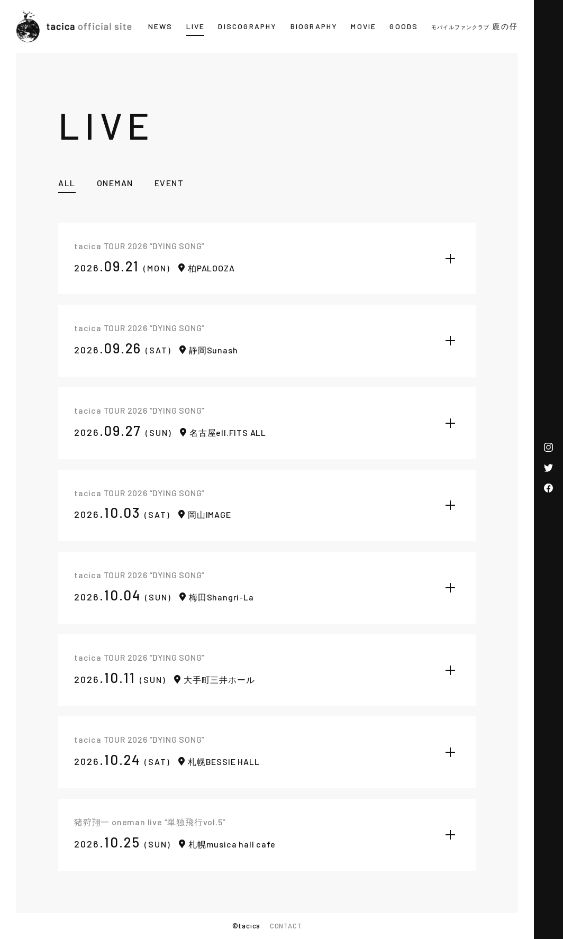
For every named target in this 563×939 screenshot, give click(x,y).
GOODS (403, 26)
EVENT (169, 183)
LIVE (195, 26)
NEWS (160, 26)
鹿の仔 (474, 26)
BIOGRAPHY (314, 26)
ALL (67, 183)
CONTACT (286, 926)
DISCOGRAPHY (247, 26)
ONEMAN (115, 183)
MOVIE (363, 26)
